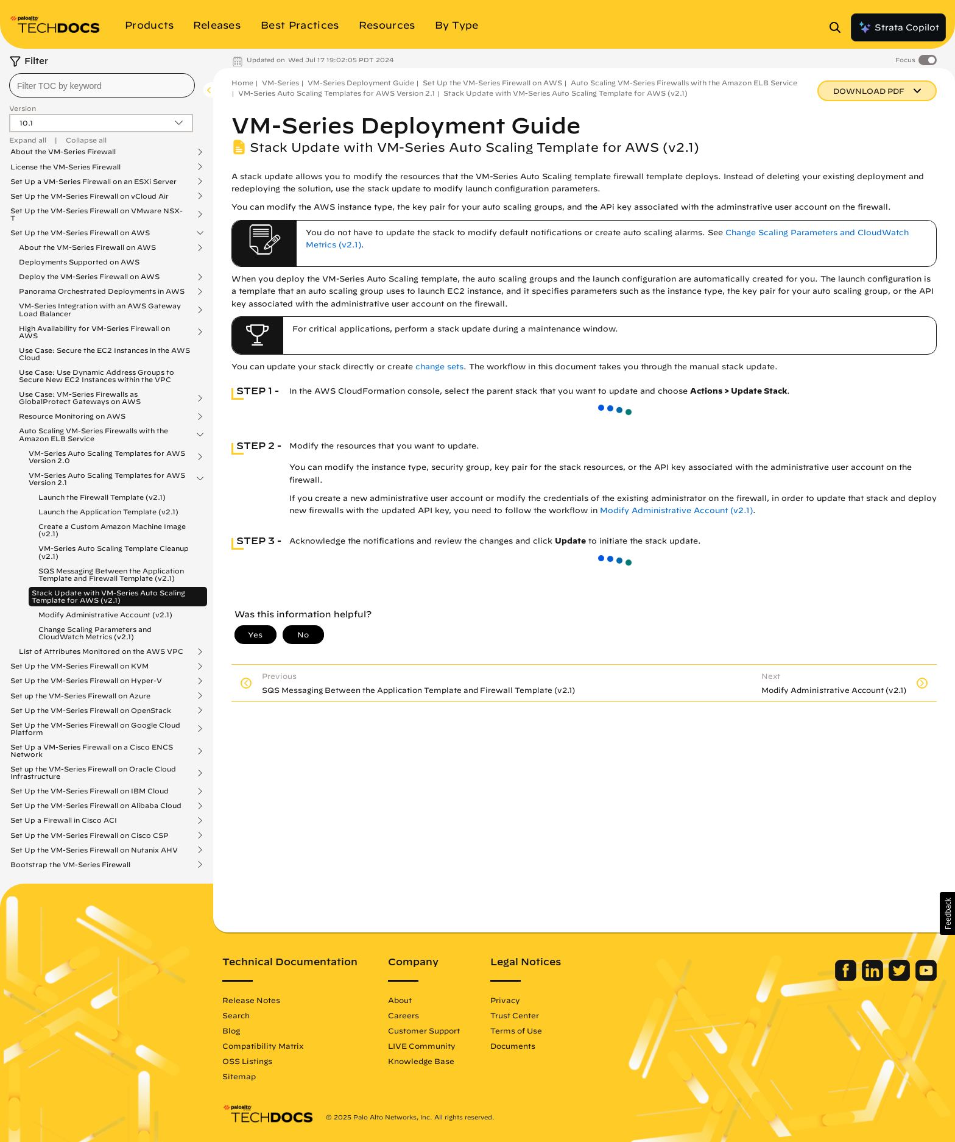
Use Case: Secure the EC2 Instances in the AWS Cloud (104, 353)
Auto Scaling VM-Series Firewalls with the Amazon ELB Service (93, 434)
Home (242, 83)
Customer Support (424, 1030)
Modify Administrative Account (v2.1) (105, 615)
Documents (512, 1045)
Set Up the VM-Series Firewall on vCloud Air (89, 196)
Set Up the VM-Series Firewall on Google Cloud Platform (95, 729)
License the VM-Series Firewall (65, 167)
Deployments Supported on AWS (79, 262)
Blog (231, 1030)
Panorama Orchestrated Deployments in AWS (102, 291)
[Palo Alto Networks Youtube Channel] (926, 978)
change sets (439, 366)
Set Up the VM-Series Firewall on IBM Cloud (89, 791)
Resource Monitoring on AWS (72, 416)
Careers (403, 1015)
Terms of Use (516, 1030)
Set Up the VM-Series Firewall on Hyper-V (86, 680)
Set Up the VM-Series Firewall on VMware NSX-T (96, 214)
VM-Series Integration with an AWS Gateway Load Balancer (100, 309)
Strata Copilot (898, 27)
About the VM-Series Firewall (63, 151)
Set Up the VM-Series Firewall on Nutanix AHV (94, 850)
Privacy (505, 1000)
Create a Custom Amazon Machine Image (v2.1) (112, 529)
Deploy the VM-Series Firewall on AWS (89, 276)
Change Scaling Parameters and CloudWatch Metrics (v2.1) (95, 632)
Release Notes (251, 1000)
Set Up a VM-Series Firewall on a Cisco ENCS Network (91, 750)
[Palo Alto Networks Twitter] (900, 978)
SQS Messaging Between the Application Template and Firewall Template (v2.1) (111, 574)
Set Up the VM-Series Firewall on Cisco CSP (89, 835)
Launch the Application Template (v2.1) (108, 512)
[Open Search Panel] (839, 27)
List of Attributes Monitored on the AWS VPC (101, 651)
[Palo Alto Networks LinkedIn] (874, 978)
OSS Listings (247, 1061)
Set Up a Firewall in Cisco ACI (63, 820)
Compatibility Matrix (262, 1045)
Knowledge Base (421, 1061)
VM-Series (280, 83)
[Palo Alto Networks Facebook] (847, 978)
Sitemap (239, 1076)
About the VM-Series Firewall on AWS (87, 247)
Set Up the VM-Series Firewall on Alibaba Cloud (95, 805)
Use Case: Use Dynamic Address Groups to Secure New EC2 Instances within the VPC (96, 375)
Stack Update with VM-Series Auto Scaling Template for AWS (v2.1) (108, 596)
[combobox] (102, 85)
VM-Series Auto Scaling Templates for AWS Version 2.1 (107, 479)
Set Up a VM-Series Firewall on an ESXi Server (93, 181)
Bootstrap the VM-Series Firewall (70, 864)
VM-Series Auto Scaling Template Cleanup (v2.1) (113, 551)
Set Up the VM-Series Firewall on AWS (80, 232)
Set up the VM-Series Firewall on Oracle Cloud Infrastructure (93, 772)
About (400, 1000)
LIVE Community (422, 1045)
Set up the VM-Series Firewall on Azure (80, 696)
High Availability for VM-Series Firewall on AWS (94, 332)
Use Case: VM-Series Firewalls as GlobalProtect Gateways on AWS (80, 398)
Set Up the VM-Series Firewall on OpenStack (90, 710)
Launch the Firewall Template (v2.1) (102, 497)
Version (22, 108)
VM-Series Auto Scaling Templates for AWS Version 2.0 (107, 457)
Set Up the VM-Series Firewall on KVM (79, 666)
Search (236, 1015)
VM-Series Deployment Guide (361, 83)
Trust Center (514, 1015)
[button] (947, 913)
